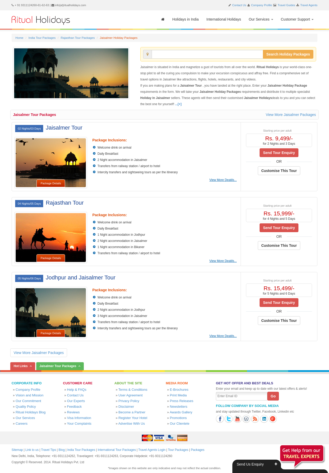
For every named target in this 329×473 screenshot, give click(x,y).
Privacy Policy (128, 401)
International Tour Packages (117, 450)
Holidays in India (185, 19)
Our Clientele (179, 423)
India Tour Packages (42, 37)
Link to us (32, 450)
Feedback (74, 406)
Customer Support (297, 19)
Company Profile (261, 5)
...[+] (178, 104)
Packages (197, 450)
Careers (22, 423)
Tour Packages (178, 450)
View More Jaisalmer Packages (291, 115)
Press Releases (181, 401)
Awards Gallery (181, 412)
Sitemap (17, 450)
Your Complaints (79, 423)
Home (19, 37)
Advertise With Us (131, 423)
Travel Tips (48, 450)
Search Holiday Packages (288, 54)
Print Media (178, 395)
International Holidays (223, 19)
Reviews (73, 412)
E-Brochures (179, 390)
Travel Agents (308, 5)
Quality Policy (26, 406)
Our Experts (76, 401)
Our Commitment (28, 401)
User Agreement (130, 395)
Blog (62, 450)
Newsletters (178, 406)
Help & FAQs (76, 390)
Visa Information (79, 418)
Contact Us (239, 5)
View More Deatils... (223, 180)
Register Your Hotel (132, 418)
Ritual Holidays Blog (30, 412)
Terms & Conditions (133, 390)
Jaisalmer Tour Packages (34, 115)
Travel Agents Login (152, 450)
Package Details (51, 183)
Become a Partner (131, 412)
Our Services (261, 19)
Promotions (178, 418)
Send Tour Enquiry (279, 153)
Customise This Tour (279, 171)
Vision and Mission (29, 395)
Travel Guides (286, 5)
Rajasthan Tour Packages (78, 37)
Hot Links (21, 366)
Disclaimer (126, 406)
